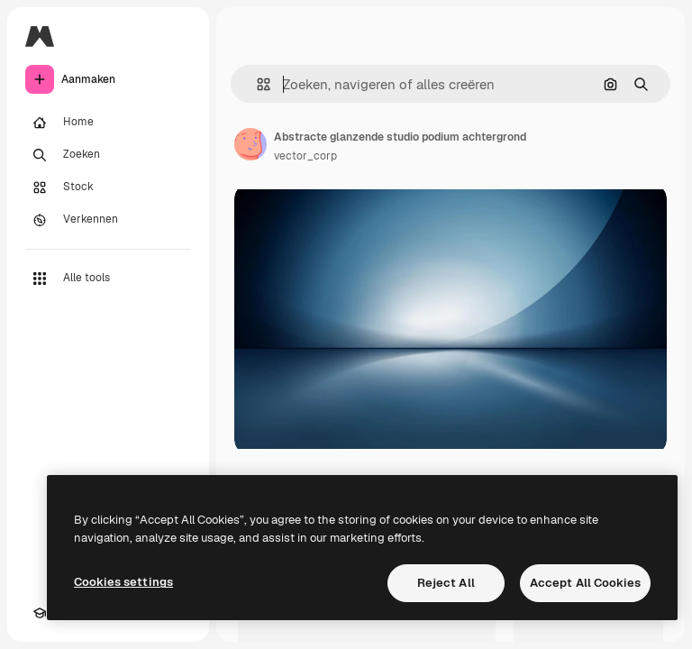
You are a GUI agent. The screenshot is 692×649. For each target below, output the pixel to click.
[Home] (108, 122)
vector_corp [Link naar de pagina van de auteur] (305, 156)
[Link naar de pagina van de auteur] (250, 144)
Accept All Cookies (585, 582)
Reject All (446, 582)
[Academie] (39, 613)
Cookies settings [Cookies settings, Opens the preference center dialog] (123, 582)
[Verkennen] (108, 220)
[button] (256, 84)
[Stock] (108, 187)
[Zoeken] (108, 155)
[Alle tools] (108, 278)
